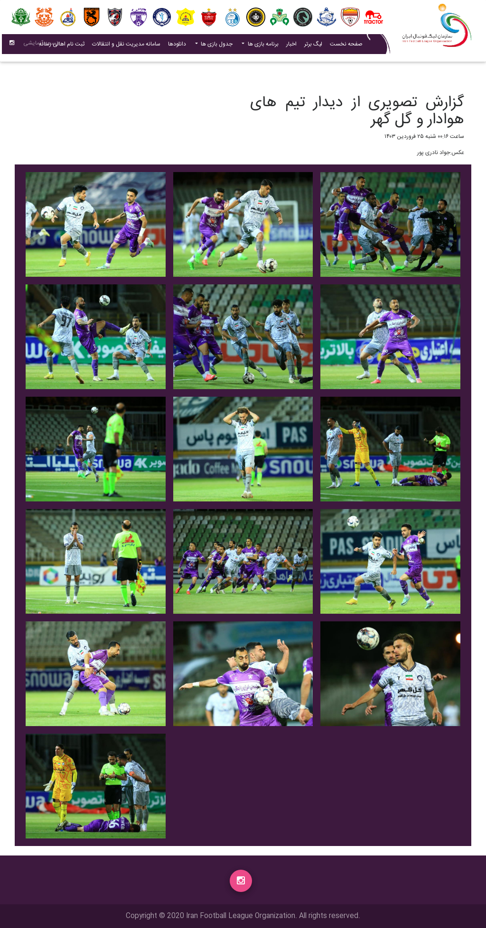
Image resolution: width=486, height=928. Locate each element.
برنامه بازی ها (262, 46)
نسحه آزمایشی (40, 45)
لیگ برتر (313, 46)
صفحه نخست (346, 46)
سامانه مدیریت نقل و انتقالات (124, 46)
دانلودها (177, 46)
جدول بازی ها (216, 46)
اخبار (289, 46)
